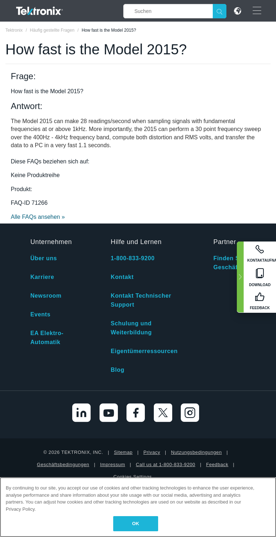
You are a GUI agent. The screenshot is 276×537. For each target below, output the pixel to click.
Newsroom (45, 296)
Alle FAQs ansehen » (38, 217)
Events (40, 314)
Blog (117, 370)
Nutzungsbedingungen (196, 452)
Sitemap (123, 452)
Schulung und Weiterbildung (131, 327)
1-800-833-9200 (133, 258)
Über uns (43, 258)
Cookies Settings (132, 476)
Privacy (151, 452)
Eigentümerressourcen (144, 351)
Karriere (42, 277)
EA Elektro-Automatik (46, 337)
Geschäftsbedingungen (63, 464)
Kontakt (122, 277)
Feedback (217, 464)
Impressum (112, 464)
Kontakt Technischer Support (141, 300)
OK (135, 523)
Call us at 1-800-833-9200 (165, 464)
